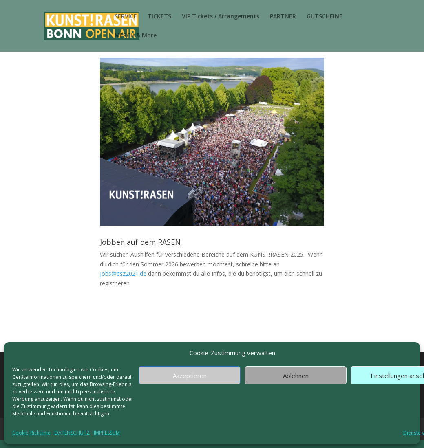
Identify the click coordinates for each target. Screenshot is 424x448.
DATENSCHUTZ (72, 432)
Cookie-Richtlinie (31, 432)
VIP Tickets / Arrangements (220, 16)
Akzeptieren (190, 375)
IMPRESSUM (107, 432)
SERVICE (126, 16)
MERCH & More (136, 36)
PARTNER (283, 16)
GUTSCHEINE (324, 16)
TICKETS (159, 16)
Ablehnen (296, 375)
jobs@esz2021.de (123, 273)
